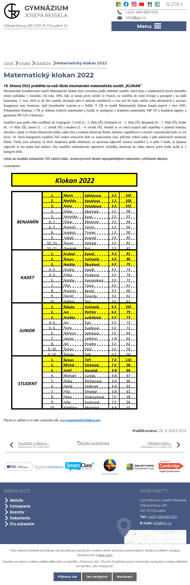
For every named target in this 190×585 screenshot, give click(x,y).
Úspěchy (43, 63)
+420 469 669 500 (138, 12)
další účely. (105, 555)
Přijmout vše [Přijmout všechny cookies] (67, 576)
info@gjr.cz (132, 17)
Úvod (8, 63)
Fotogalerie (20, 506)
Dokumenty (20, 518)
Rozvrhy (17, 512)
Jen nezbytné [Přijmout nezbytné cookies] (97, 576)
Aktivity (16, 500)
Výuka (24, 63)
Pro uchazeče (22, 524)
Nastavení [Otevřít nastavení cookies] (124, 576)
